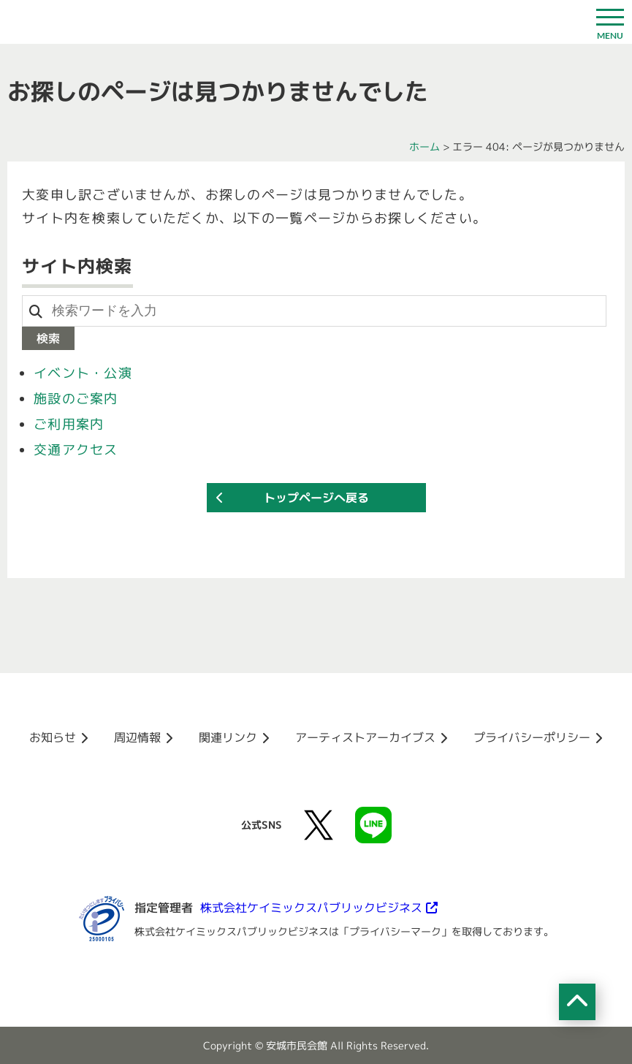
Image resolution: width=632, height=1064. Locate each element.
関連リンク (228, 737)
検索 (48, 338)
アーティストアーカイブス (365, 737)
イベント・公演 (83, 373)
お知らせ (52, 737)
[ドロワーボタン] (610, 22)
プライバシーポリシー (531, 737)
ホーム (424, 146)
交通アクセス (76, 450)
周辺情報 (137, 737)
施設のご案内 (76, 399)
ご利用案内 (69, 424)
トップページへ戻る (316, 498)
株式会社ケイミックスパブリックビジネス (311, 908)
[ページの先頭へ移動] (577, 1002)
